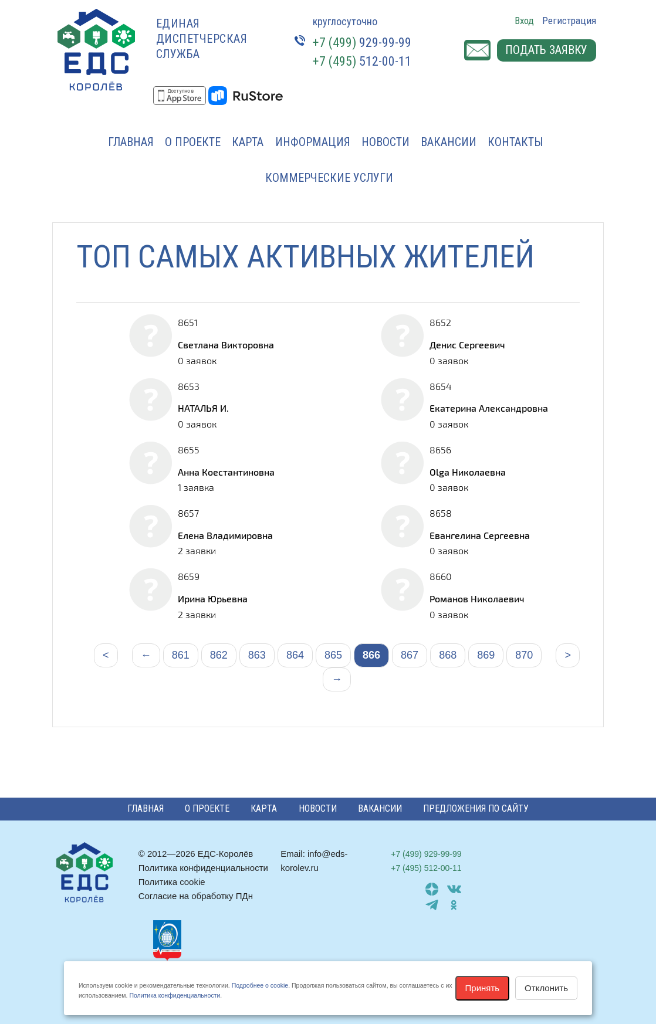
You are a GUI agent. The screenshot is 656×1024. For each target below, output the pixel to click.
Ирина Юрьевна (213, 598)
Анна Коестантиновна (226, 471)
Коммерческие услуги (329, 178)
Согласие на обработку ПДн (195, 896)
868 (448, 655)
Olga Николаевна (468, 471)
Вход (524, 20)
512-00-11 (362, 61)
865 (333, 655)
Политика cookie (171, 882)
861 (181, 655)
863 (257, 655)
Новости (385, 142)
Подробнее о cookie (260, 985)
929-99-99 (362, 42)
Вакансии (448, 142)
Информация (312, 142)
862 (219, 655)
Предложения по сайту (476, 808)
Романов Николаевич (477, 598)
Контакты (515, 142)
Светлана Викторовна (226, 344)
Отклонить (546, 988)
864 (295, 655)
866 (371, 655)
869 (486, 655)
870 (524, 655)
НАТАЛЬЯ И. (203, 407)
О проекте (193, 142)
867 (409, 655)
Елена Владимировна (225, 535)
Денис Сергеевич (467, 344)
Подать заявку (546, 50)
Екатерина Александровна (489, 407)
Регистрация (569, 20)
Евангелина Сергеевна (480, 535)
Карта (247, 142)
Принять (482, 988)
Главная (131, 142)
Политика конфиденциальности (203, 868)
